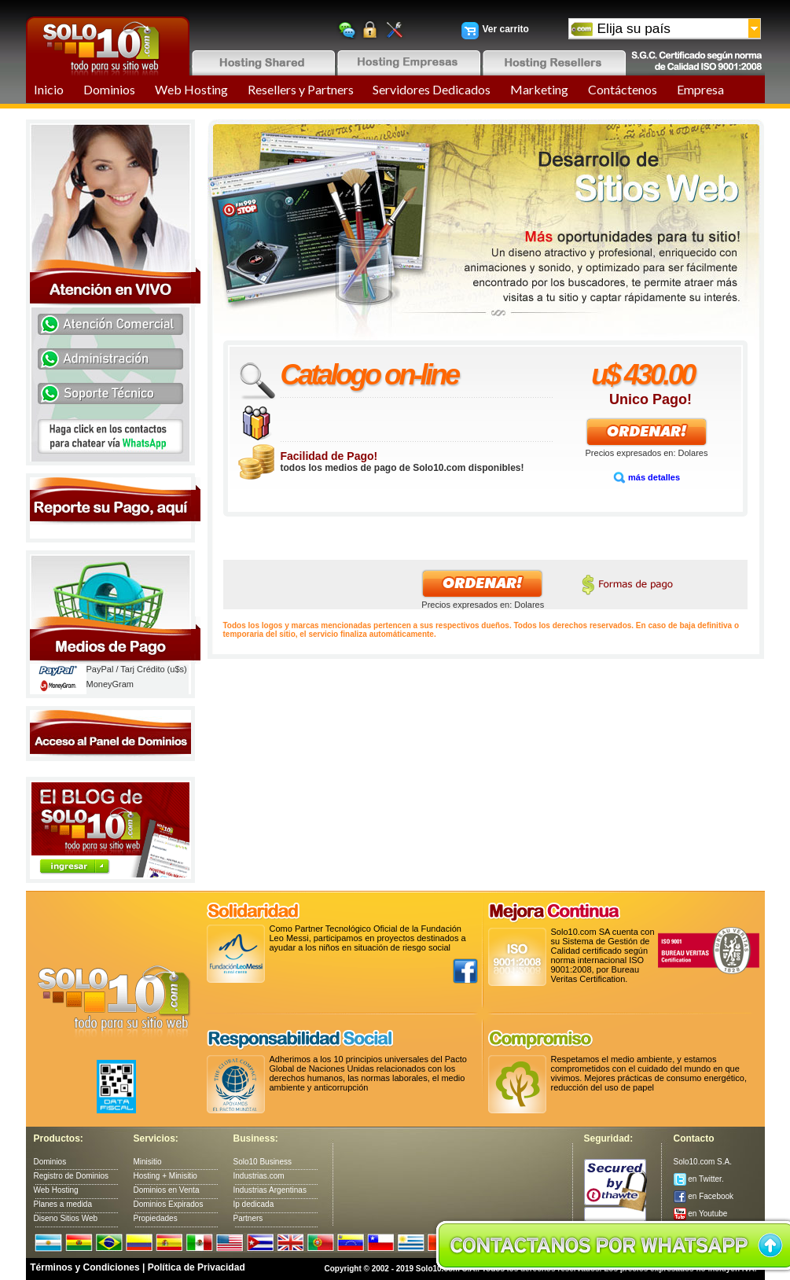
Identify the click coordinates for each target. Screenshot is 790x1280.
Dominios (109, 89)
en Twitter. (699, 1179)
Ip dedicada (253, 1204)
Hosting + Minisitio (165, 1175)
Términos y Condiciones (84, 1267)
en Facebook (704, 1196)
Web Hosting (191, 89)
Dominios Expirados (169, 1204)
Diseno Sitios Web (66, 1218)
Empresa (700, 89)
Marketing (539, 89)
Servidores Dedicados (432, 89)
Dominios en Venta (167, 1190)
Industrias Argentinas (270, 1190)
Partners (248, 1218)
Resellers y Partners (301, 89)
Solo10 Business (262, 1161)
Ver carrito (506, 29)
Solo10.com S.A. (703, 1161)
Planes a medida (63, 1204)
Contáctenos (622, 89)
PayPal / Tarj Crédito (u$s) (136, 669)
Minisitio (148, 1161)
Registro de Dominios (71, 1175)
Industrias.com (259, 1175)
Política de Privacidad (196, 1267)
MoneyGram (110, 684)
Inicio (49, 89)
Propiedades (156, 1218)
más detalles (646, 477)
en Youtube (701, 1213)
